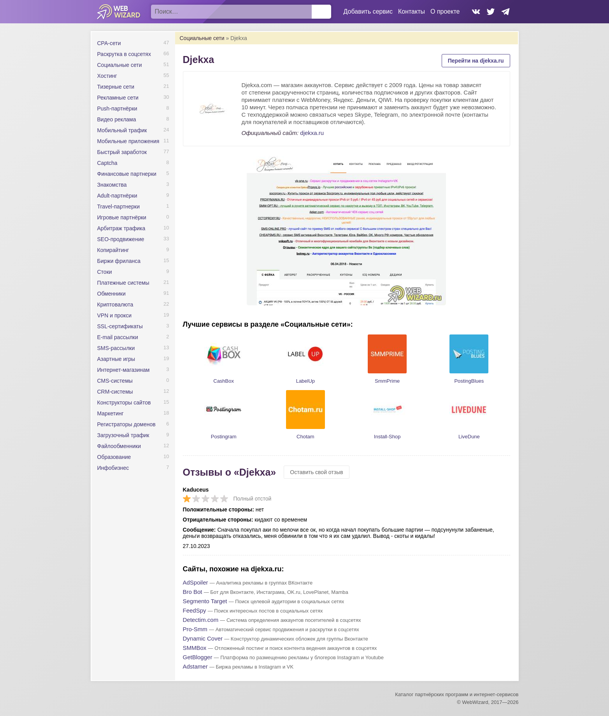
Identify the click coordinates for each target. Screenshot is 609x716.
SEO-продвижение (120, 239)
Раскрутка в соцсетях (124, 54)
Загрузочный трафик (123, 435)
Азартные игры (116, 359)
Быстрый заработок (122, 152)
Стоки (104, 272)
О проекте (445, 11)
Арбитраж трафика (121, 228)
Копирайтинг (113, 250)
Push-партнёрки (117, 108)
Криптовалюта (115, 304)
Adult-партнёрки (117, 196)
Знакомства (112, 185)
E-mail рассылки (117, 337)
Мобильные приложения (128, 141)
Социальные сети (119, 65)
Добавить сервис (368, 11)
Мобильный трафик (122, 130)
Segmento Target (205, 601)
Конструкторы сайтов (124, 402)
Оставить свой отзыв (316, 472)
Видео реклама (116, 119)
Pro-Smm (195, 629)
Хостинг (107, 76)
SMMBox (195, 647)
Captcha (107, 163)
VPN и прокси (114, 315)
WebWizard (119, 11)
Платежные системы (123, 283)
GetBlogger (197, 657)
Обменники (111, 294)
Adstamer (195, 666)
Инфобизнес (113, 468)
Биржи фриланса (118, 261)
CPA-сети (109, 43)
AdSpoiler (195, 582)
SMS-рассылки (116, 348)
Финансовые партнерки (126, 174)
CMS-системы (115, 381)
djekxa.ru (312, 133)
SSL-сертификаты (120, 326)
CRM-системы (115, 392)
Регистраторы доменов (126, 424)
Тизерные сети (116, 87)
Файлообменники (119, 446)
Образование (114, 457)
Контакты (411, 11)
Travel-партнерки (118, 206)
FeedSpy (194, 610)
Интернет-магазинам (123, 370)
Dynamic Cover (203, 638)
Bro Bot (192, 591)
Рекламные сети (118, 98)
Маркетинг (110, 413)
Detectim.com (201, 619)
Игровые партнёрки (121, 217)
